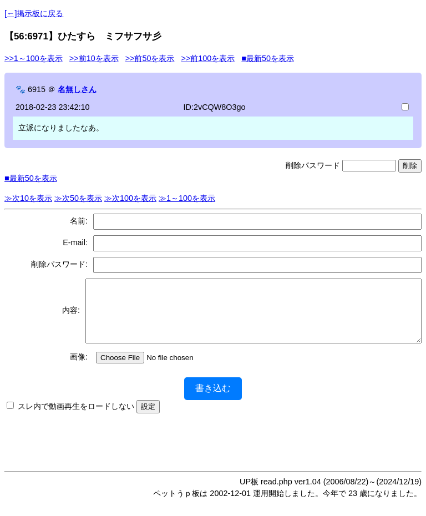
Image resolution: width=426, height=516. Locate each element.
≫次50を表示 (78, 198)
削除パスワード (313, 165)
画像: (79, 368)
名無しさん (77, 89)
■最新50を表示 (267, 58)
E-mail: (75, 242)
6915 (36, 89)
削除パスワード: (59, 264)
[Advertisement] (213, 450)
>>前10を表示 (94, 58)
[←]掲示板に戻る (33, 13)
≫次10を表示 (28, 198)
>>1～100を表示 (33, 58)
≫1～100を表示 (187, 198)
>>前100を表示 (208, 58)
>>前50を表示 (150, 58)
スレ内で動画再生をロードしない (76, 417)
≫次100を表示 (130, 198)
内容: (64, 316)
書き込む (213, 399)
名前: (79, 220)
